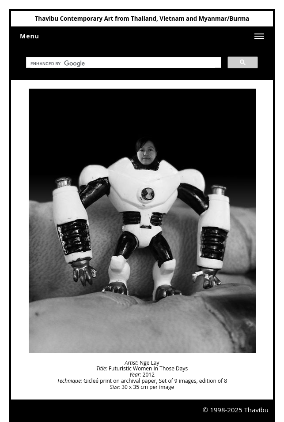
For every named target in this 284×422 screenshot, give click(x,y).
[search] (122, 64)
